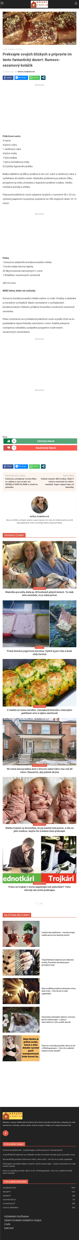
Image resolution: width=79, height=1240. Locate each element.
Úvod (5, 49)
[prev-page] (37, 904)
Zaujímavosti (39, 588)
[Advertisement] (39, 105)
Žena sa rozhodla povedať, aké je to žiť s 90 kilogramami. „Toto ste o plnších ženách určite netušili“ (58, 1048)
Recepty (11, 49)
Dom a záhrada (39, 765)
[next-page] (41, 904)
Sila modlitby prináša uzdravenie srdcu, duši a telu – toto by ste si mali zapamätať (59, 991)
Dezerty (19, 49)
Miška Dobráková (26, 72)
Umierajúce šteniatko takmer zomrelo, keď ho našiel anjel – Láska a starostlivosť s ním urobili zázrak (58, 1019)
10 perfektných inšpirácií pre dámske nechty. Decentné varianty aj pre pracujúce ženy (58, 962)
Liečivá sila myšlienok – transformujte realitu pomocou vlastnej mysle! (33, 1150)
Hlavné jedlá (39, 706)
